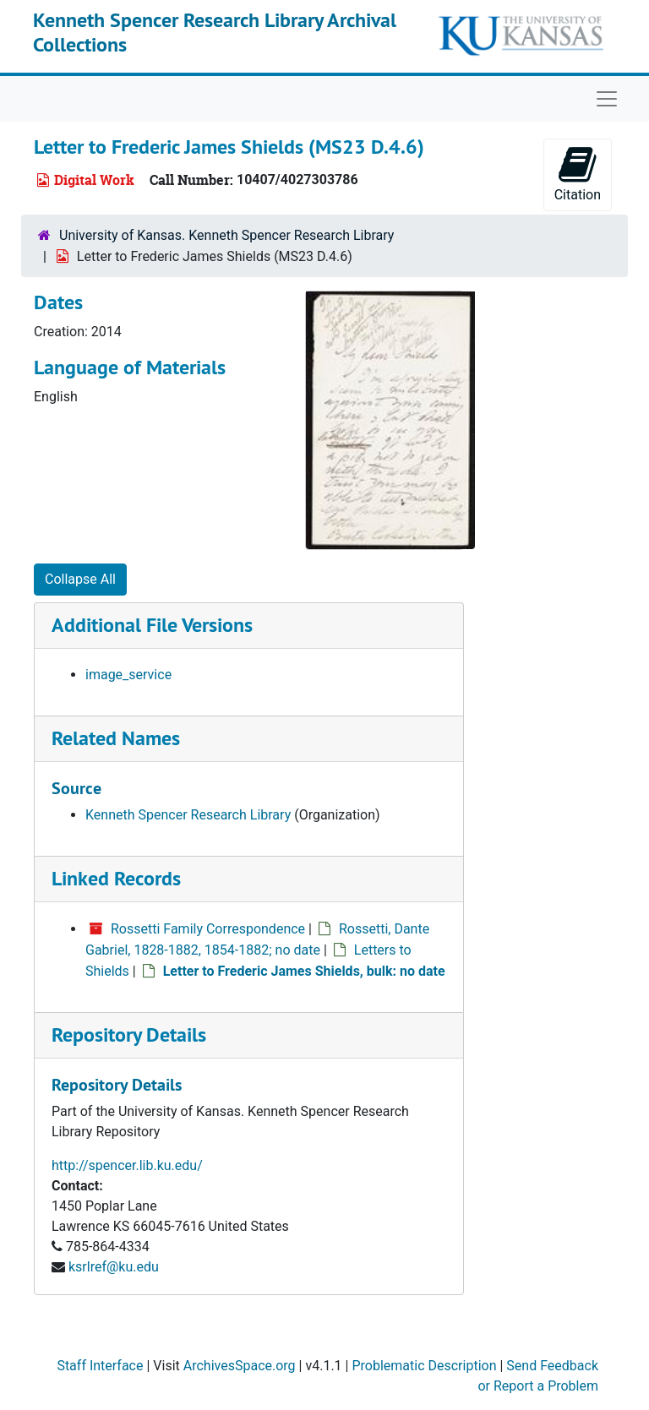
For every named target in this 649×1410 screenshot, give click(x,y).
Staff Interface (100, 1366)
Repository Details (129, 1034)
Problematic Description (424, 1366)
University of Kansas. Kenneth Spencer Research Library (226, 235)
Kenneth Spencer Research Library (188, 815)
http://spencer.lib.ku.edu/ (127, 1165)
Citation (577, 173)
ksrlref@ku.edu (113, 1267)
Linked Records (116, 878)
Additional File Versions (152, 625)
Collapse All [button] (80, 579)
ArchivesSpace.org (239, 1366)
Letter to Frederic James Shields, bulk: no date (304, 971)
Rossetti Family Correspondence (208, 929)
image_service (128, 675)
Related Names (116, 738)
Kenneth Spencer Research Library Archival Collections (214, 32)
